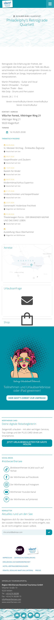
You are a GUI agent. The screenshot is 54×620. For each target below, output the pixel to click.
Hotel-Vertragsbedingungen (15, 566)
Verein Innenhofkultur (16, 101)
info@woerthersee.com (11, 599)
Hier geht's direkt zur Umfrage (27, 397)
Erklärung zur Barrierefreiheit (16, 562)
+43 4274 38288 (12, 593)
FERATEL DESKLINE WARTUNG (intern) (18, 570)
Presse (38, 570)
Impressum (7, 558)
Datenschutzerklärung (24, 558)
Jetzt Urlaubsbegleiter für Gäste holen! (27, 443)
